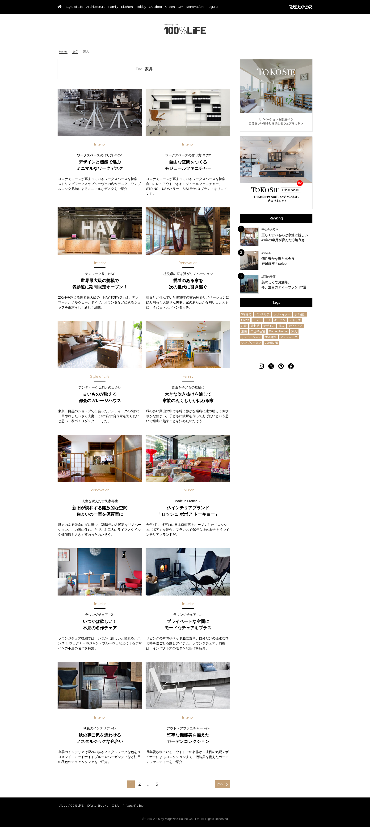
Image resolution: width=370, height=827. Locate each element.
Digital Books (97, 805)
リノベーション (251, 337)
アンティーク (288, 337)
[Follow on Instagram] (261, 366)
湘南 (244, 331)
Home (63, 51)
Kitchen (127, 7)
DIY (180, 7)
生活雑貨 (270, 337)
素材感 (255, 325)
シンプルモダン (251, 342)
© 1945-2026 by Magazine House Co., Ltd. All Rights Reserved (185, 819)
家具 (86, 51)
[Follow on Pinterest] (281, 366)
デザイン (269, 325)
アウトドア (295, 325)
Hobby (141, 7)
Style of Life (74, 7)
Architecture (95, 7)
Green (170, 7)
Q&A (115, 805)
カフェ (257, 320)
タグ (75, 51)
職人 (281, 325)
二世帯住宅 (258, 331)
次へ (220, 784)
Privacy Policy (132, 805)
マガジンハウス (300, 7)
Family (113, 7)
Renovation (195, 7)
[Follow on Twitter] (271, 366)
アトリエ (295, 320)
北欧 (244, 325)
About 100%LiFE (71, 805)
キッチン (280, 320)
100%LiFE (185, 29)
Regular (212, 7)
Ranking (276, 218)
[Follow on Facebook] (291, 366)
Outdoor (155, 7)
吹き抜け (300, 314)
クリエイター (281, 314)
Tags (276, 302)
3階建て (246, 314)
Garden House (278, 331)
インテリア (262, 314)
